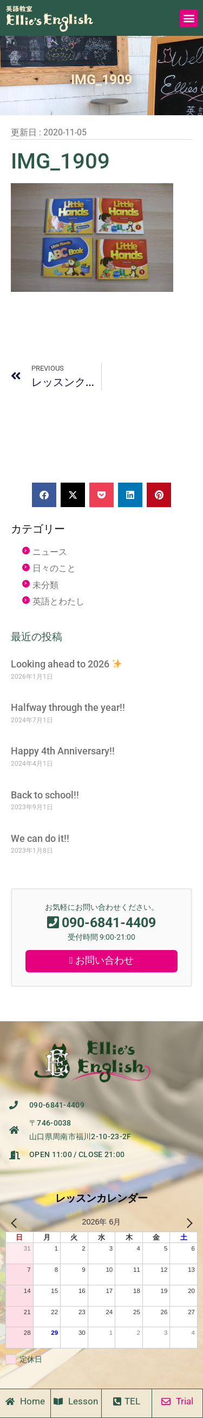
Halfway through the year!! (68, 707)
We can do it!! (40, 838)
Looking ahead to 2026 (66, 664)
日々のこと (54, 568)
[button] (189, 18)
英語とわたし (58, 601)
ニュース (49, 552)
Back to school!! (45, 795)
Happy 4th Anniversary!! (63, 751)
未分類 (45, 585)
